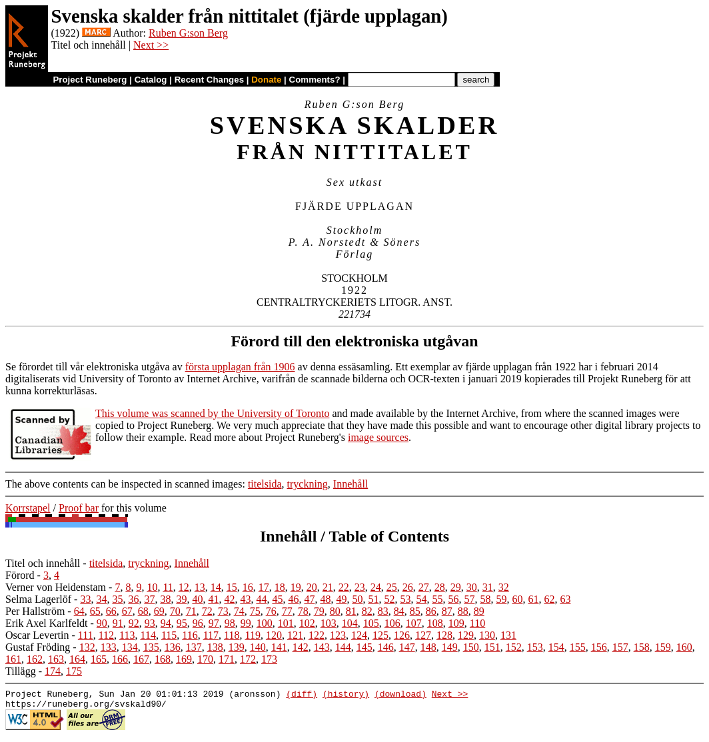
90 (102, 623)
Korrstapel (28, 508)
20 (312, 587)
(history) (346, 695)
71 (191, 611)
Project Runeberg (90, 80)
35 (117, 599)
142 (301, 647)
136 (173, 647)
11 (168, 587)
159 (663, 647)
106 (392, 623)
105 (371, 623)
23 (359, 587)
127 (423, 635)
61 (533, 599)
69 (159, 611)
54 (421, 599)
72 (207, 611)
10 (152, 587)
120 (274, 635)
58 (485, 599)
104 (350, 623)
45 (277, 599)
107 (414, 623)
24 (375, 587)
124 (359, 635)
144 (343, 647)
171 (227, 659)
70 (175, 611)
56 (453, 599)
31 (487, 587)
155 (578, 647)
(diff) (301, 695)
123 (338, 635)
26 (407, 587)
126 (402, 635)
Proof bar (79, 508)
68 (143, 611)
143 (322, 647)
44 (261, 599)
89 (479, 611)
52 (389, 599)
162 (35, 659)
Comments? (315, 80)
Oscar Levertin (37, 635)
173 (269, 659)
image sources (378, 437)
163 (56, 659)
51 (373, 599)
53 (405, 599)
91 (118, 623)
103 (329, 623)
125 (380, 635)
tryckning (307, 484)
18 (280, 587)
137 (194, 647)
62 (549, 599)
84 (399, 611)
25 (391, 587)
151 (492, 647)
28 (439, 587)
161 (13, 659)
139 (237, 647)
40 (197, 599)
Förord (20, 575)
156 (599, 647)
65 (95, 611)
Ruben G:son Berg (188, 33)
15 (232, 587)
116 (189, 635)
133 (109, 647)
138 (215, 647)
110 (477, 623)
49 (341, 599)
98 (230, 623)
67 (127, 611)
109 (456, 623)
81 (351, 611)
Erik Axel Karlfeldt (46, 623)
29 (455, 587)
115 (169, 635)
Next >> (151, 45)
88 (463, 611)
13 (200, 587)
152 (514, 647)
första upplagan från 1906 (240, 366)
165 (99, 659)
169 (184, 659)
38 (165, 599)
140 (258, 647)
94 (166, 623)
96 (198, 623)
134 (130, 647)
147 (407, 647)
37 (149, 599)
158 (642, 647)
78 (303, 611)
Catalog (151, 80)
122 (317, 635)
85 (415, 611)
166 (120, 659)
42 (229, 599)
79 (319, 611)
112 (106, 635)
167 (141, 659)
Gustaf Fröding (37, 647)
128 (444, 635)
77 (287, 611)
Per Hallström (35, 611)
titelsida (265, 484)
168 (163, 659)
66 (111, 611)
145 (364, 647)
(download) (400, 695)
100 (265, 623)
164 (77, 659)
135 (151, 647)
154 (556, 647)
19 (296, 587)
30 (471, 587)
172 (248, 659)
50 (357, 599)
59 (501, 599)
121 (295, 635)
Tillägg (20, 671)
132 (87, 647)
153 (535, 647)
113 (127, 635)
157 (620, 647)
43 (245, 599)
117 (211, 635)
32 (503, 587)
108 (435, 623)
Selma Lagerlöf (38, 599)
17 (264, 587)
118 (231, 635)
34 (101, 599)
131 (508, 635)
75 (255, 611)
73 (223, 611)
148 (428, 647)
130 (487, 635)
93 (150, 623)
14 (216, 587)
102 (307, 623)
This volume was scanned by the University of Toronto (212, 413)
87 (447, 611)
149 (450, 647)
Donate (266, 80)
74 (239, 611)
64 (79, 611)
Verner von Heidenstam (55, 587)
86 (431, 611)
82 (367, 611)
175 (74, 671)
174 (53, 671)
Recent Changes (209, 80)
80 (335, 611)
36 (133, 599)
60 (517, 599)
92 (134, 623)
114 (147, 635)
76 (271, 611)
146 (386, 647)
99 (246, 623)
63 (565, 599)
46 (293, 599)
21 (328, 587)
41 (213, 599)
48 (325, 599)
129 (466, 635)
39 (181, 599)
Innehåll (350, 484)
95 (182, 623)
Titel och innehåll (42, 563)
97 (214, 623)
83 (383, 611)
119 (253, 635)
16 (248, 587)
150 (471, 647)
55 (437, 599)
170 (205, 659)
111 (85, 635)
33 (85, 599)
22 (344, 587)
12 (184, 587)
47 (309, 599)
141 (279, 647)
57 (469, 599)
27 (423, 587)
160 (684, 647)
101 (286, 623)
